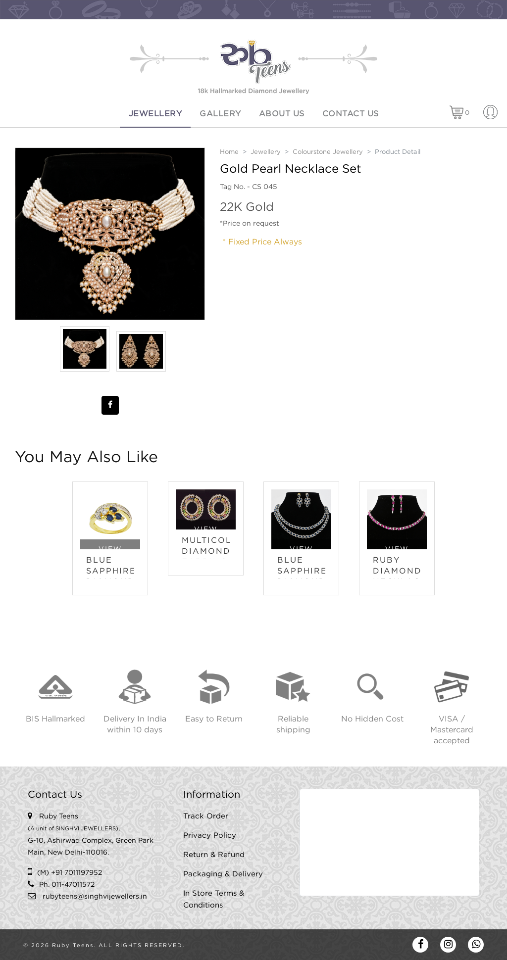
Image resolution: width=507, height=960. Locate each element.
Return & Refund (214, 855)
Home (229, 152)
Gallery (220, 114)
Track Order (205, 816)
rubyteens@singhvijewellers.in (95, 897)
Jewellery (155, 114)
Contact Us (350, 114)
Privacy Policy (209, 835)
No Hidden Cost (372, 719)
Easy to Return (214, 719)
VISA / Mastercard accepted (451, 730)
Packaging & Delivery (223, 874)
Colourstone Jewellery (328, 152)
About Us (281, 114)
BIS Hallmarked (55, 719)
